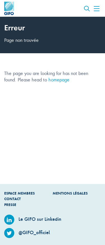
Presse (10, 204)
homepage (58, 79)
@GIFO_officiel (27, 232)
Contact (12, 199)
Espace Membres (19, 193)
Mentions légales (70, 193)
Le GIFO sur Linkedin (32, 219)
